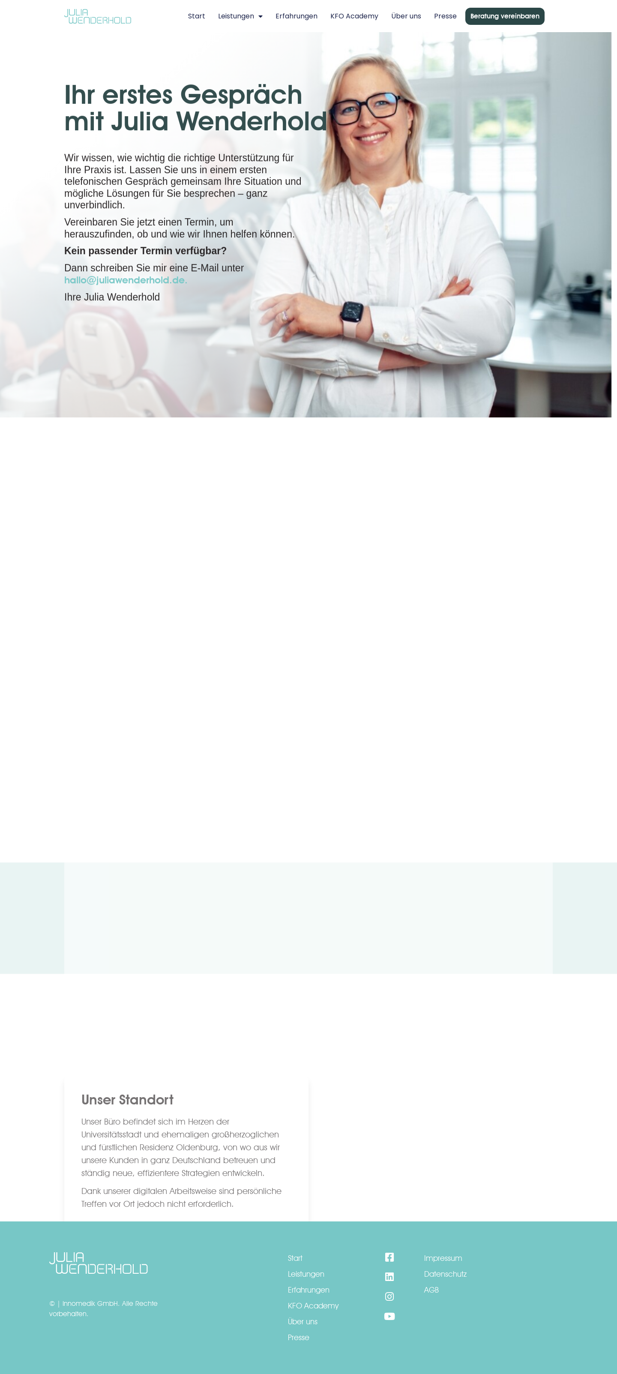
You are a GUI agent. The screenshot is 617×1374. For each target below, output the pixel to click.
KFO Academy (354, 16)
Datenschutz (445, 1273)
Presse (445, 16)
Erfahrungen (296, 16)
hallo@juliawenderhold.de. (126, 291)
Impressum (443, 1258)
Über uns (406, 16)
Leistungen (240, 16)
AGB (431, 1289)
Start (196, 16)
